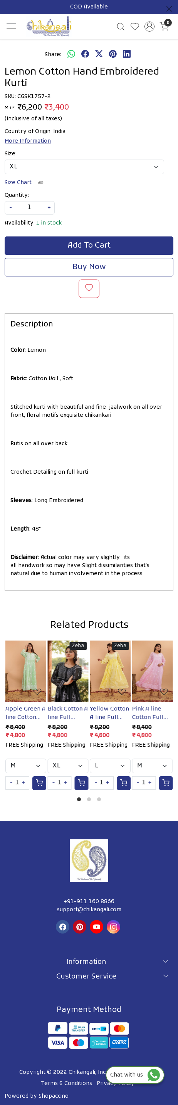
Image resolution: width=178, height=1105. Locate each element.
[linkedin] (127, 54)
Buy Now (89, 267)
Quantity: (17, 195)
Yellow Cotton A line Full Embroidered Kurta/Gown (109, 713)
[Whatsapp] (71, 54)
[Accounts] (149, 27)
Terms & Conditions (66, 1083)
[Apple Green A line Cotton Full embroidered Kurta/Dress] (25, 671)
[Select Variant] (25, 766)
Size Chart (27, 182)
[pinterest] (113, 54)
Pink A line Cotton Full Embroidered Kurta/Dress (151, 713)
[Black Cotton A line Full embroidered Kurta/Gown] (68, 671)
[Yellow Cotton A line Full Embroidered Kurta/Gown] (110, 671)
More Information (28, 141)
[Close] (169, 9)
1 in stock (49, 223)
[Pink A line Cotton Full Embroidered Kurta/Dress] (152, 671)
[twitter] (99, 54)
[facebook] (85, 54)
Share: (53, 54)
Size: (11, 154)
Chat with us (135, 1075)
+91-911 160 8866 (89, 901)
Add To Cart (89, 246)
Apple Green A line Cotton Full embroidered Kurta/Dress (25, 713)
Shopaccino (54, 1096)
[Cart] (39, 783)
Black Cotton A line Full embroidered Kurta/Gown (68, 713)
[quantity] (30, 208)
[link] (121, 26)
